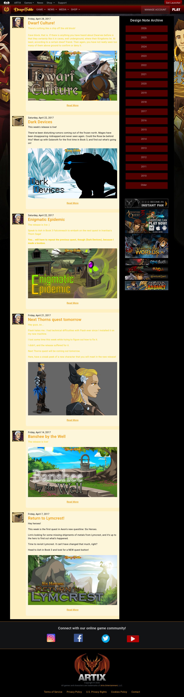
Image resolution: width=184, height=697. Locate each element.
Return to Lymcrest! (46, 518)
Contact (136, 692)
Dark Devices (40, 122)
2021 (144, 74)
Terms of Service (53, 692)
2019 (144, 92)
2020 (144, 83)
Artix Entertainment (109, 685)
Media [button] (63, 9)
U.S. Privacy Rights (96, 692)
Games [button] (28, 2)
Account (155, 9)
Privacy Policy (74, 692)
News (40, 2)
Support (62, 2)
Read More (72, 105)
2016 (144, 120)
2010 (144, 175)
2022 (144, 65)
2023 (144, 56)
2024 (144, 46)
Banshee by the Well (47, 436)
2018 (144, 102)
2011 (144, 166)
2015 (144, 129)
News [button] (51, 9)
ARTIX (17, 2)
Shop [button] (50, 2)
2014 (144, 139)
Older (144, 185)
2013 (144, 148)
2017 (144, 111)
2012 (144, 157)
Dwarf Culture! (41, 23)
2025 (144, 37)
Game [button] (40, 9)
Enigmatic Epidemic (46, 219)
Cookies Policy (119, 692)
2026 (144, 28)
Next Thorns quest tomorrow (54, 319)
